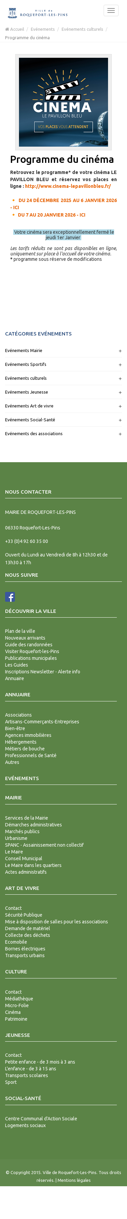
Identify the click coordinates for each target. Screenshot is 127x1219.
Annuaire (14, 678)
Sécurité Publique (23, 915)
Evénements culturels (82, 29)
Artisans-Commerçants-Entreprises (42, 721)
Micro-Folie (17, 1005)
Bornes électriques (25, 948)
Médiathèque (19, 998)
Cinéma (13, 1012)
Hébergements (21, 742)
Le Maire (14, 851)
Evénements (43, 29)
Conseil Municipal (23, 858)
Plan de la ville (20, 631)
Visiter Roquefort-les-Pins (32, 651)
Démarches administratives (33, 824)
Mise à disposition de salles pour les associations (56, 921)
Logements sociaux (25, 1125)
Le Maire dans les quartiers (33, 865)
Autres (12, 762)
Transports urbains (25, 955)
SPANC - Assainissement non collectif (44, 845)
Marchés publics (22, 831)
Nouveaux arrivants (25, 638)
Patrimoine (16, 1019)
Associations (18, 715)
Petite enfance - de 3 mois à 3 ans (40, 1062)
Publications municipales (31, 658)
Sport (11, 1082)
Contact (13, 908)
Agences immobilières (28, 735)
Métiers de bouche (25, 748)
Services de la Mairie (26, 818)
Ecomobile (16, 942)
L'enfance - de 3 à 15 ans (30, 1068)
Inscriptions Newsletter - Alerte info (42, 671)
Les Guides (16, 665)
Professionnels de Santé (31, 755)
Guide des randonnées (28, 644)
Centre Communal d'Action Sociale (41, 1118)
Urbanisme (16, 838)
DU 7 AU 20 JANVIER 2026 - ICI (51, 215)
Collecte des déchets (27, 935)
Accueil (14, 29)
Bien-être (15, 728)
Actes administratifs (26, 872)
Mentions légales (74, 1180)
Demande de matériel (27, 928)
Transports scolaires (26, 1075)
